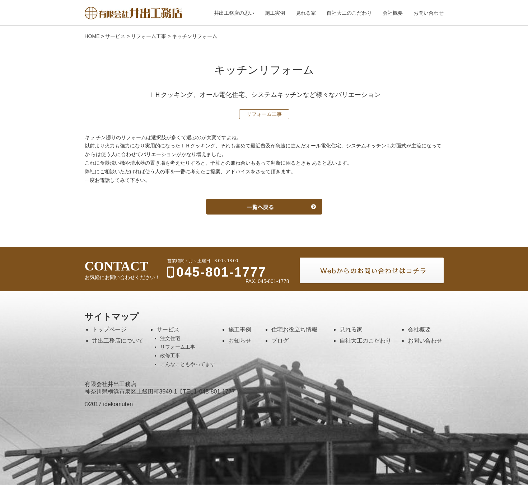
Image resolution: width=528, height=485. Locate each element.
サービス (167, 329)
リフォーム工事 (177, 347)
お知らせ (239, 341)
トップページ (109, 329)
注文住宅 (170, 338)
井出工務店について (118, 341)
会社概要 (419, 329)
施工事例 (239, 329)
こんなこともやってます (187, 364)
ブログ (280, 341)
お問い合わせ (425, 341)
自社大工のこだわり (365, 341)
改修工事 (170, 355)
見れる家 (351, 329)
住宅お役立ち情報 (294, 329)
